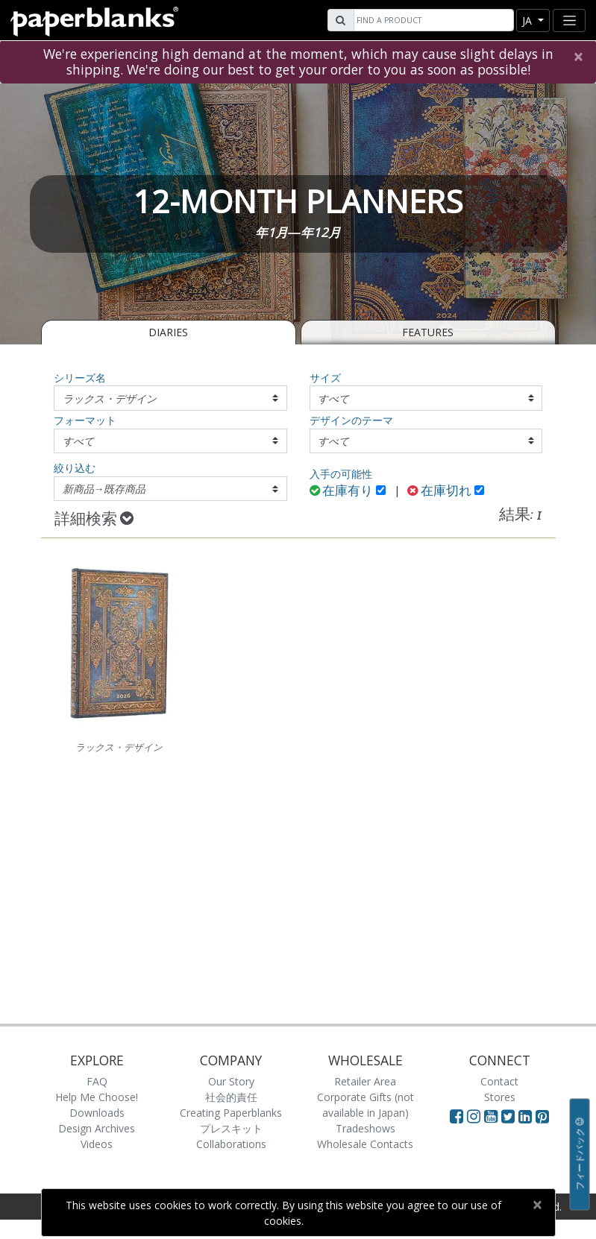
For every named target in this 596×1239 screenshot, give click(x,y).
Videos (97, 1144)
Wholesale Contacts (365, 1144)
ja (528, 20)
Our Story (231, 1081)
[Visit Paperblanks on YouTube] (492, 1116)
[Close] (577, 56)
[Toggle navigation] (569, 20)
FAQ (97, 1081)
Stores (499, 1097)
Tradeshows (365, 1128)
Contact (499, 1081)
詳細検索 (94, 519)
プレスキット (231, 1128)
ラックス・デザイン (110, 398)
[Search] (432, 20)
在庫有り (342, 491)
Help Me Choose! (96, 1097)
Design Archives (96, 1128)
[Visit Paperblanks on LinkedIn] (527, 1116)
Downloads (97, 1113)
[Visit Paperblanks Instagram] (473, 1116)
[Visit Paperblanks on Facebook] (456, 1116)
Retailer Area (365, 1081)
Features (428, 332)
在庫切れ (439, 491)
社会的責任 (231, 1097)
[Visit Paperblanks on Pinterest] (542, 1116)
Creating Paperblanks (231, 1113)
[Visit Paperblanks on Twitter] (509, 1116)
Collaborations (231, 1144)
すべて (333, 398)
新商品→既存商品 (104, 489)
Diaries (168, 332)
